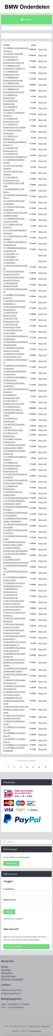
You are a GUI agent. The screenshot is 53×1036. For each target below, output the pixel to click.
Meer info (42, 49)
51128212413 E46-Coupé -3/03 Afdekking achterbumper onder (15, 709)
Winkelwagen (11, 863)
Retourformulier (8, 976)
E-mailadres (8, 889)
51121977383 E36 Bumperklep (15, 498)
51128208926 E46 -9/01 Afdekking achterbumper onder (14, 700)
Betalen (4, 966)
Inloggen (9, 911)
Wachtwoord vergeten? (13, 918)
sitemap (32, 1026)
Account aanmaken (14, 946)
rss (38, 1026)
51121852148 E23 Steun (13, 430)
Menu (26, 19)
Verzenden (6, 969)
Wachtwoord (9, 899)
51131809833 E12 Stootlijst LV (15, 744)
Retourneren (7, 973)
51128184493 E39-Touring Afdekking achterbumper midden (14, 662)
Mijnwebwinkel (35, 1031)
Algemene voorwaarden (12, 979)
